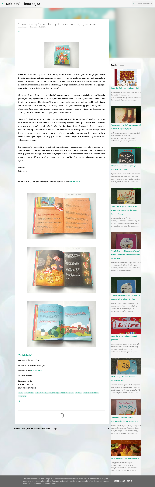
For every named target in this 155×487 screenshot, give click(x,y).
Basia (21, 393)
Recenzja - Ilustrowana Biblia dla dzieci (125, 88)
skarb (71, 393)
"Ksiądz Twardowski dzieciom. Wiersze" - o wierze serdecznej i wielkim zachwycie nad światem (126, 254)
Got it (129, 481)
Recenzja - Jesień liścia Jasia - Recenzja (125, 458)
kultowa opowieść (52, 393)
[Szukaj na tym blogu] (142, 3)
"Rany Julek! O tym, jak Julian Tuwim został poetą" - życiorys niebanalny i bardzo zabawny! (124, 210)
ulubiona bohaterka (91, 393)
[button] (19, 31)
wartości (22, 396)
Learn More (119, 481)
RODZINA (64, 393)
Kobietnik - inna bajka (23, 4)
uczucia (78, 393)
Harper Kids (74, 181)
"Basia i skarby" (25, 355)
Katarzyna (39, 393)
